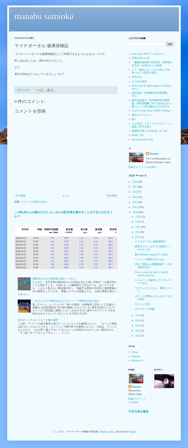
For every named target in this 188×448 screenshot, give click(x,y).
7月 (137, 315)
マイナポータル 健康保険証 (150, 241)
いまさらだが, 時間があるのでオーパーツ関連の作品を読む (66, 301)
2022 (135, 202)
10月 (138, 227)
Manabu (154, 153)
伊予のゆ (137, 77)
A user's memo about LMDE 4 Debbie (151, 110)
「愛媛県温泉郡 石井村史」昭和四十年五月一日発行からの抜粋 (152, 64)
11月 (138, 221)
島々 (134, 119)
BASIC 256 (138, 135)
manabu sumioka (44, 16)
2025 (135, 186)
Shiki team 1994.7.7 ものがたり (148, 54)
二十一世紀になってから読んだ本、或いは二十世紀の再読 (152, 71)
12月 (138, 216)
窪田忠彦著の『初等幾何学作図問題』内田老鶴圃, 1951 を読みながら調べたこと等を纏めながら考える (152, 103)
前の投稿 (111, 195)
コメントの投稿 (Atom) (34, 201)
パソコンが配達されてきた (150, 259)
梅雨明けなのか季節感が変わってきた (54, 278)
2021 (135, 207)
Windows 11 (138, 360)
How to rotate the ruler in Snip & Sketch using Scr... (151, 274)
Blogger (132, 431)
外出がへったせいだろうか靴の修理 (38, 320)
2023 (135, 197)
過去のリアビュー (142, 115)
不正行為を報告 (138, 411)
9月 (137, 232)
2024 (135, 192)
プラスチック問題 (145, 309)
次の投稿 (20, 195)
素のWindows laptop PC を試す (151, 254)
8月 (137, 237)
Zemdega (104, 431)
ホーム (66, 195)
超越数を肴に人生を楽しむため (149, 130)
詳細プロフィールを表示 (142, 167)
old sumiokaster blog (142, 139)
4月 (137, 330)
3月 (137, 335)
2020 (135, 212)
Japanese (136, 356)
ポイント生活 (142, 304)
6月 (137, 320)
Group (135, 352)
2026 (135, 181)
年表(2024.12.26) (141, 58)
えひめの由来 (139, 81)
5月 (137, 325)
